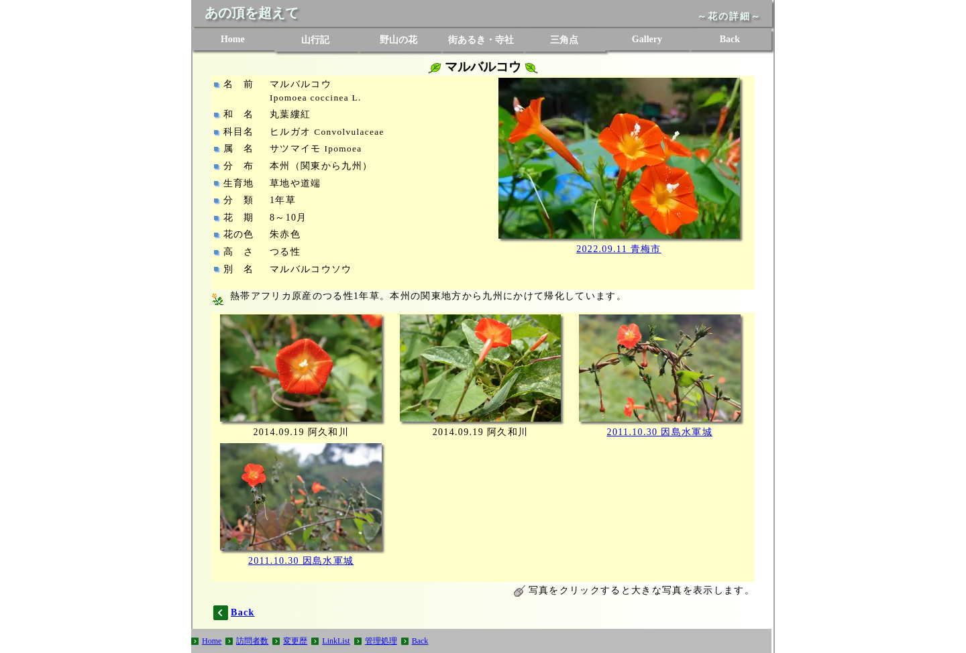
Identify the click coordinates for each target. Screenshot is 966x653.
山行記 (315, 40)
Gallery (647, 39)
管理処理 (381, 641)
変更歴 (295, 641)
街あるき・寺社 (481, 40)
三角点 (564, 40)
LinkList (336, 641)
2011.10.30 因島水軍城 (659, 432)
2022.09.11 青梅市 (618, 249)
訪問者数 (252, 641)
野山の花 (398, 40)
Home (233, 39)
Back (730, 39)
